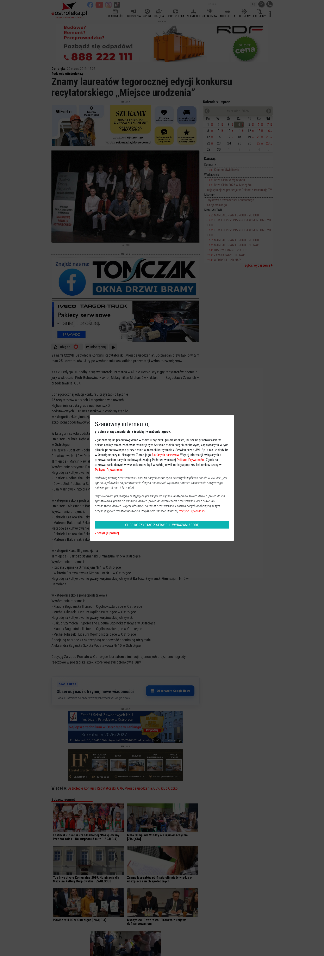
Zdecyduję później (107, 533)
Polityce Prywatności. (192, 511)
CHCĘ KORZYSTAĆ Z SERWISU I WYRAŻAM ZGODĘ (162, 525)
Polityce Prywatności (190, 460)
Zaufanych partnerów (165, 455)
